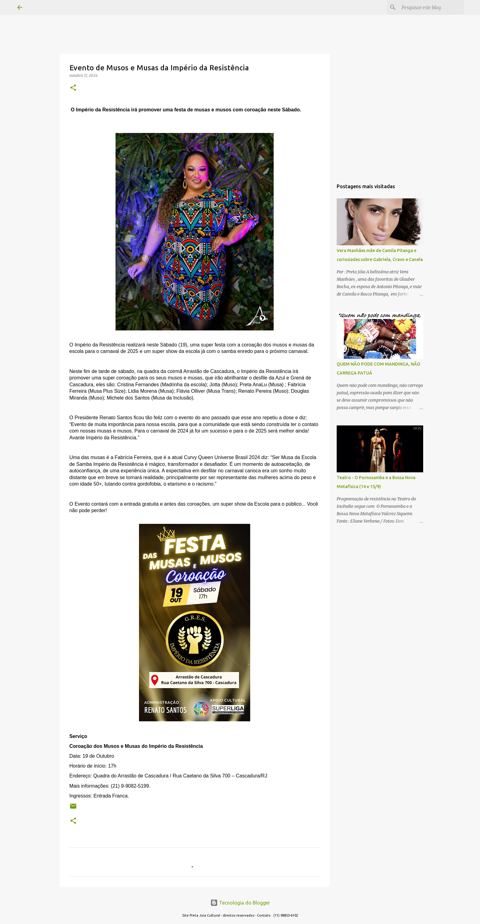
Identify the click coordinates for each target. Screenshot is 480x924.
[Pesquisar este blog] (431, 7)
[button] (73, 88)
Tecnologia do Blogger (240, 902)
